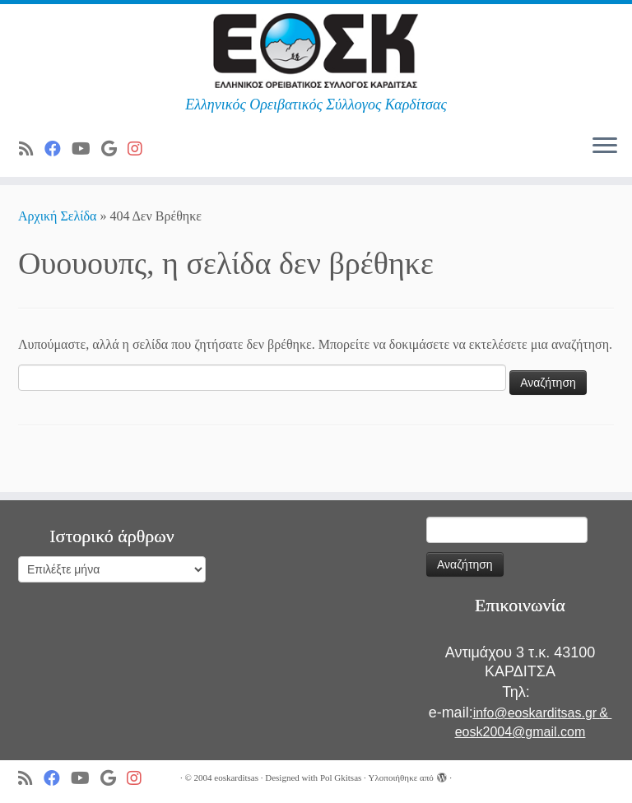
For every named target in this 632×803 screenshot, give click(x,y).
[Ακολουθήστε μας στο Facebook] (58, 149)
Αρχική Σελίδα (59, 216)
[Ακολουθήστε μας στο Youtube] (86, 149)
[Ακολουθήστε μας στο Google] (114, 149)
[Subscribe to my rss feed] (31, 149)
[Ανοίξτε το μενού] (604, 147)
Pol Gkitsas (340, 777)
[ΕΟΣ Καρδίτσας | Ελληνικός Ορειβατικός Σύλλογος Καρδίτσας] (316, 50)
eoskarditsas (236, 777)
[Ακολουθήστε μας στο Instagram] (140, 149)
